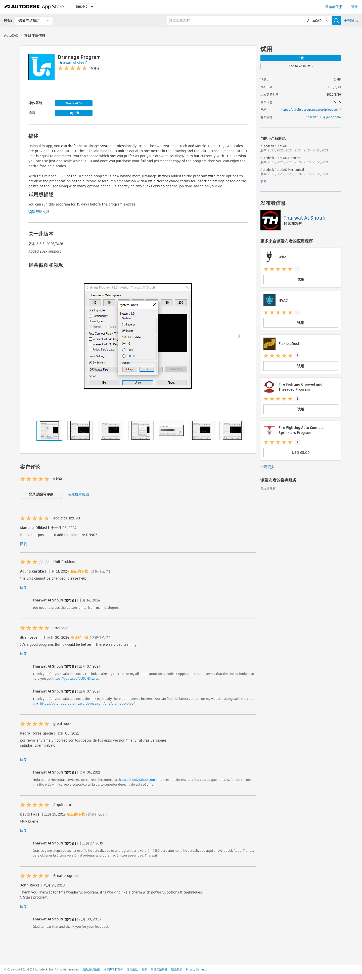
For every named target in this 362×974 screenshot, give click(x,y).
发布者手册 (334, 6)
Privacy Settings (196, 969)
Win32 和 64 (73, 103)
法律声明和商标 (113, 969)
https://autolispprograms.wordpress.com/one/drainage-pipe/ (87, 703)
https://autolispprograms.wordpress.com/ (311, 109)
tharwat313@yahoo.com (136, 779)
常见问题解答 (159, 969)
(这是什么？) (99, 571)
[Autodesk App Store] (34, 7)
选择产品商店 (28, 20)
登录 (354, 6)
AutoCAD (11, 35)
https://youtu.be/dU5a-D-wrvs (75, 678)
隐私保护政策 (91, 969)
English (73, 113)
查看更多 (267, 466)
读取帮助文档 (39, 211)
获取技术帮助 (78, 494)
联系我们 (176, 969)
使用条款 (132, 969)
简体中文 (84, 7)
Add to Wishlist (301, 66)
